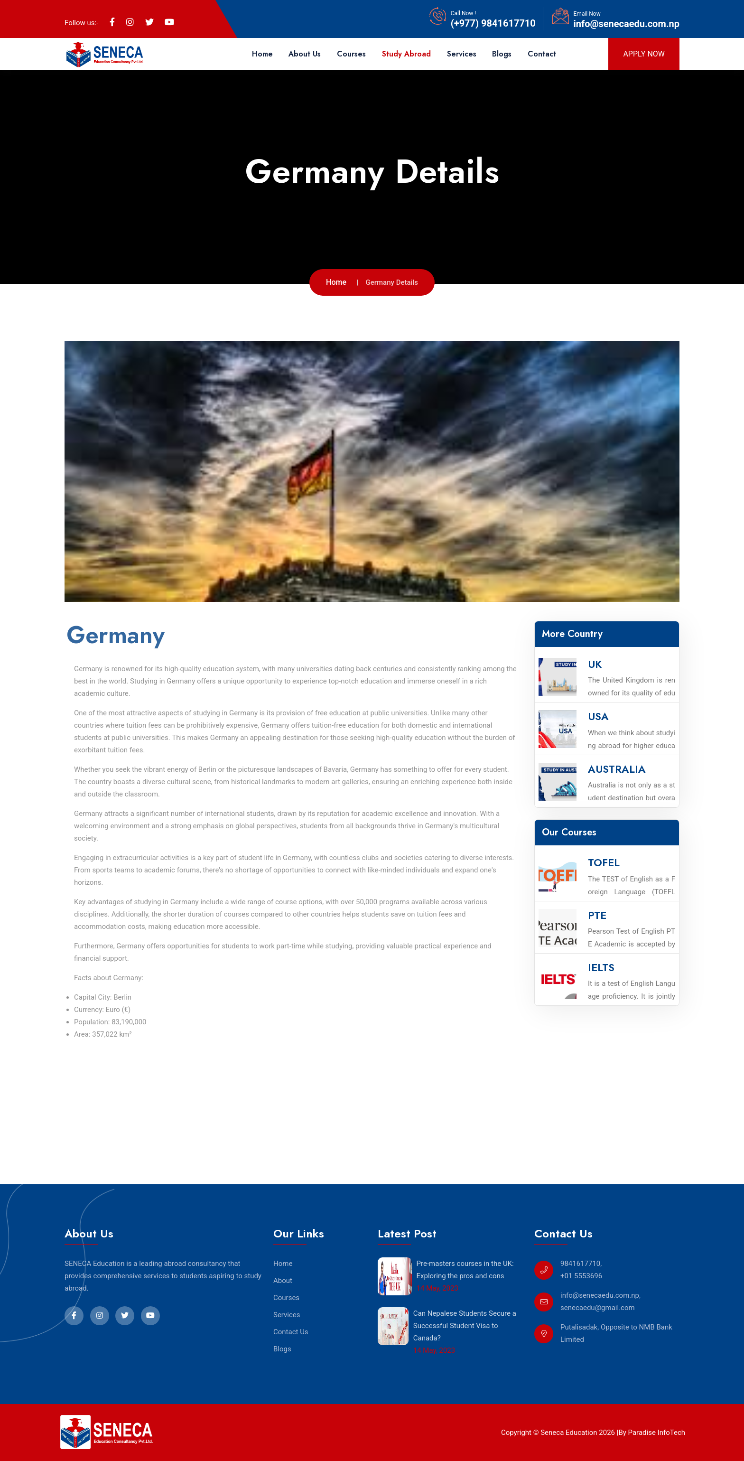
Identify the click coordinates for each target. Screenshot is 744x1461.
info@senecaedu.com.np (626, 23)
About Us (304, 53)
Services (461, 53)
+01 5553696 (581, 1276)
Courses (351, 53)
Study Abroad (406, 53)
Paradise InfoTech (655, 1432)
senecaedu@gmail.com (597, 1307)
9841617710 (580, 1263)
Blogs (502, 53)
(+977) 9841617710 (493, 23)
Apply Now (644, 53)
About (282, 1280)
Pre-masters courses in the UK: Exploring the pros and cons (465, 1269)
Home (262, 53)
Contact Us (290, 1332)
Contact (542, 53)
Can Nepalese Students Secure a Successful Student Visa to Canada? (464, 1325)
